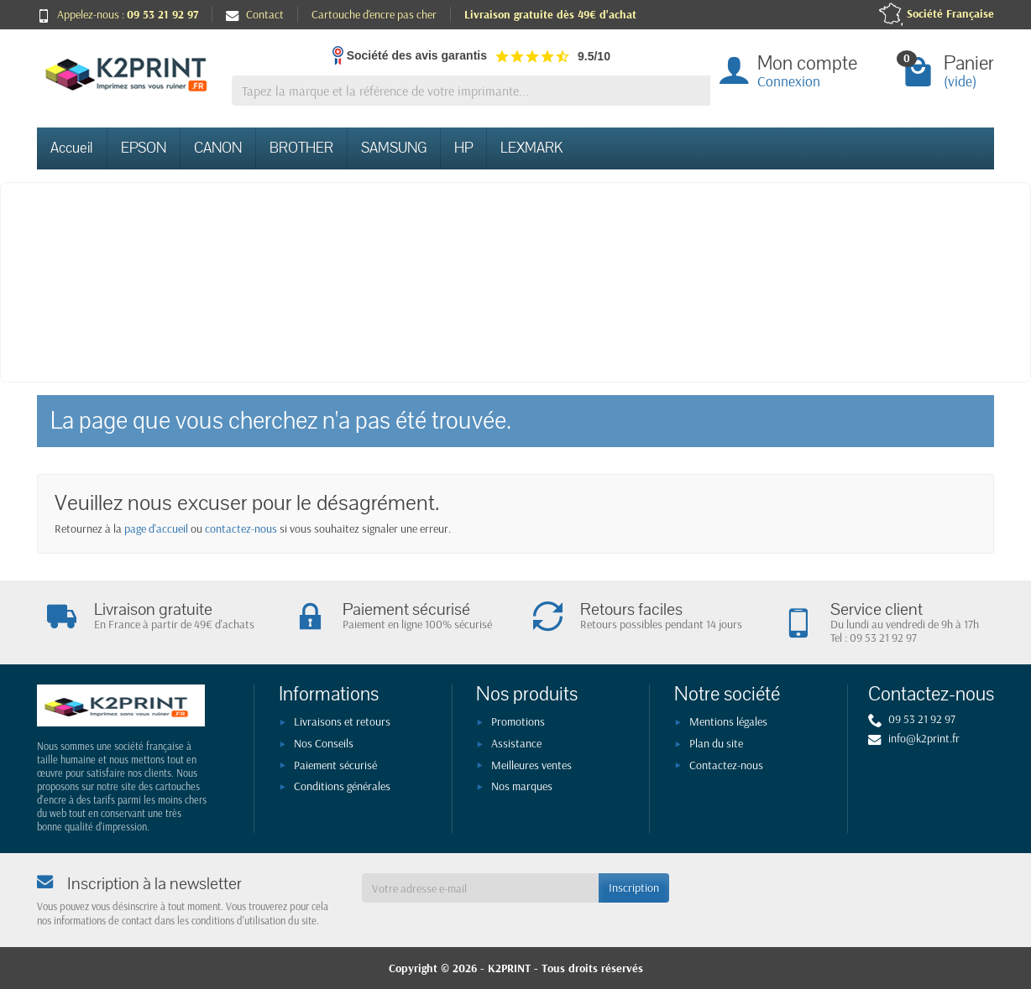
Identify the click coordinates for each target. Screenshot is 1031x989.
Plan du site (716, 743)
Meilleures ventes (531, 765)
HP (463, 148)
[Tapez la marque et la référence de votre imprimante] (471, 91)
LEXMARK (531, 148)
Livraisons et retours (342, 721)
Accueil (71, 148)
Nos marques (521, 786)
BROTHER (301, 148)
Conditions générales (342, 786)
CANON (218, 148)
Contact (255, 14)
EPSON (143, 148)
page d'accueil (156, 528)
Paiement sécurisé (335, 765)
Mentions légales (728, 721)
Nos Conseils (323, 743)
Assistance (516, 743)
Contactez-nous (726, 765)
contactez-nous (241, 528)
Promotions (518, 721)
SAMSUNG (394, 148)
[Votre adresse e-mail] (480, 887)
